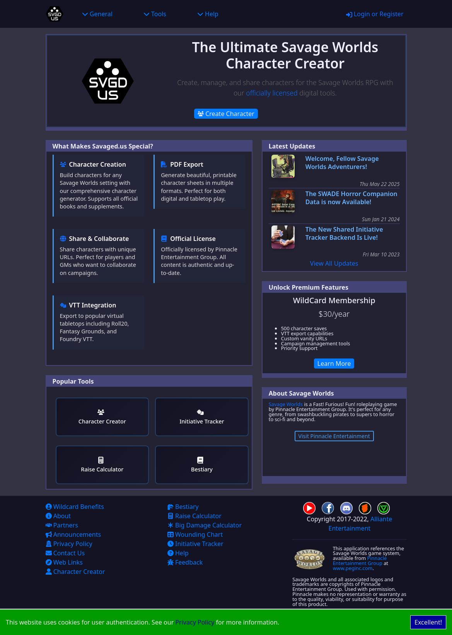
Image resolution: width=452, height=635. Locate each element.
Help (207, 14)
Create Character (226, 113)
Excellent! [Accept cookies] (428, 622)
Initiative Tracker (201, 417)
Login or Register (375, 14)
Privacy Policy (194, 622)
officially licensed (271, 92)
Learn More (334, 363)
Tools (154, 14)
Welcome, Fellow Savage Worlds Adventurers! (342, 163)
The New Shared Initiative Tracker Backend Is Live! (344, 233)
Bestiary (202, 465)
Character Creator (102, 417)
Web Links (64, 562)
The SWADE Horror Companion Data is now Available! (351, 198)
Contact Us (65, 553)
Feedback (185, 562)
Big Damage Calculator (204, 525)
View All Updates (334, 263)
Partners (62, 525)
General (97, 14)
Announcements (73, 534)
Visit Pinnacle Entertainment (334, 436)
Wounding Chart (195, 534)
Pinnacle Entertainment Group (360, 561)
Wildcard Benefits (75, 506)
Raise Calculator (102, 465)
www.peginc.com (353, 568)
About (58, 516)
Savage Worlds (286, 404)
